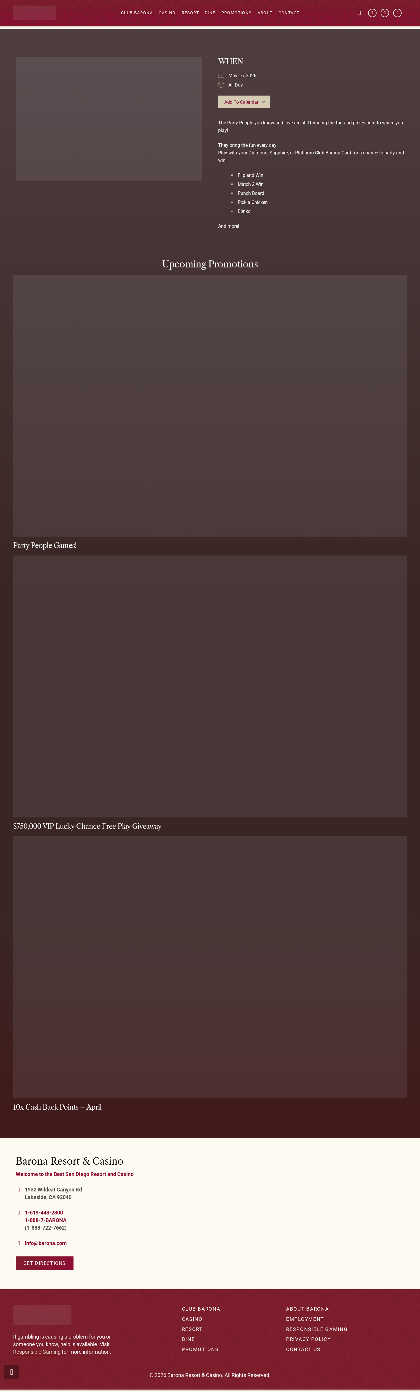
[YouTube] (385, 13)
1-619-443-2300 (44, 1213)
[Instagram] (397, 13)
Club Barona (201, 1309)
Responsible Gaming (37, 1352)
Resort (192, 1329)
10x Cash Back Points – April (57, 1107)
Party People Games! (44, 545)
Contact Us (303, 1349)
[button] (359, 13)
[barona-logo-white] (36, 13)
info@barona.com (46, 1243)
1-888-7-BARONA (45, 1220)
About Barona (307, 1309)
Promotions (200, 1349)
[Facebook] (372, 13)
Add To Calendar (241, 102)
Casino (192, 1319)
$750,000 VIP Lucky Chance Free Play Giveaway (87, 826)
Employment (305, 1319)
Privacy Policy (308, 1339)
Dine (188, 1339)
